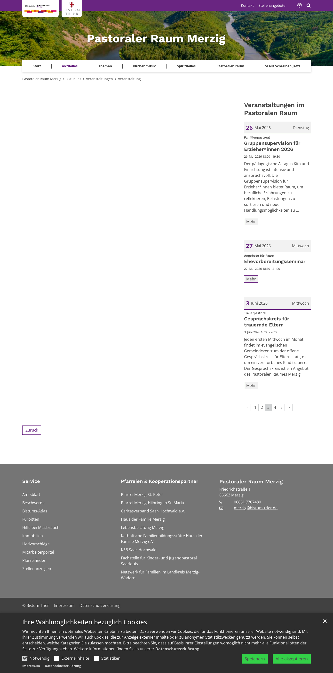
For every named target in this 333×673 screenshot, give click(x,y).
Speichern (255, 659)
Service (31, 481)
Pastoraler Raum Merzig (41, 79)
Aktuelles (73, 79)
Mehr (251, 221)
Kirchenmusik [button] (144, 66)
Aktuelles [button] (70, 66)
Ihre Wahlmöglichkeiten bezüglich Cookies (84, 622)
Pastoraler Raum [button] (230, 66)
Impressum (31, 666)
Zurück (31, 430)
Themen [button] (105, 66)
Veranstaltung (129, 79)
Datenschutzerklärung (177, 648)
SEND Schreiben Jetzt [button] (282, 66)
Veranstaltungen (99, 79)
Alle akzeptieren (292, 659)
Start (37, 66)
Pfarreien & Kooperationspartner (159, 481)
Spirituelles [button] (186, 66)
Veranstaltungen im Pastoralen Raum (274, 108)
